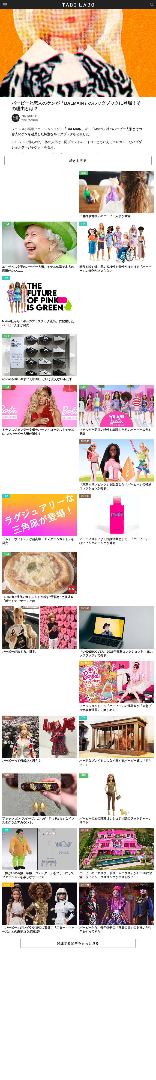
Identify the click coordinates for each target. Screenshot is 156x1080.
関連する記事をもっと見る (78, 943)
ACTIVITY (85, 663)
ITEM (83, 224)
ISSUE (84, 173)
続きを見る (78, 161)
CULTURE (85, 441)
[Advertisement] (78, 1014)
